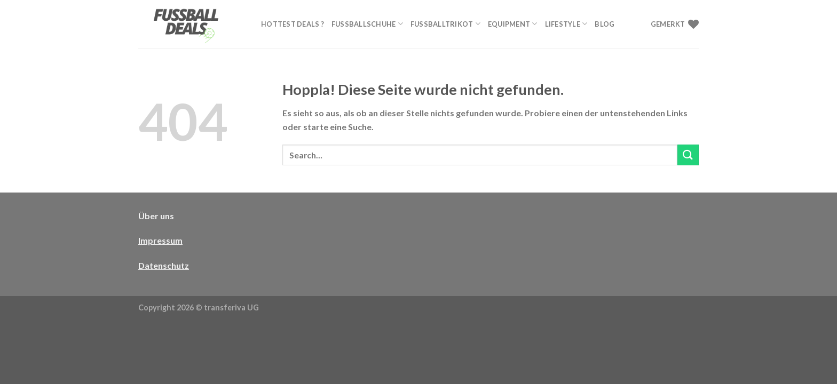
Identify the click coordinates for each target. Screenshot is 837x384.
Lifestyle (566, 24)
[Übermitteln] (688, 155)
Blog (604, 24)
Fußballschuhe (367, 24)
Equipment (513, 24)
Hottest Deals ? (292, 24)
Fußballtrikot (445, 24)
